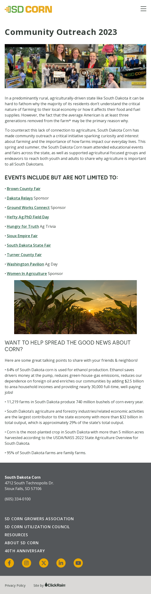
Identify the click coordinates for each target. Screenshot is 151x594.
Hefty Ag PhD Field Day (28, 217)
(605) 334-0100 (18, 499)
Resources (16, 534)
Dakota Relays (20, 198)
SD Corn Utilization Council (37, 526)
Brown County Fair (24, 188)
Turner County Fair (24, 254)
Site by (50, 585)
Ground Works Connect (28, 207)
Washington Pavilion (25, 264)
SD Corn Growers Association (39, 518)
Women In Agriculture (27, 273)
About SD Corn (22, 542)
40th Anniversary (25, 550)
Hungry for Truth (23, 226)
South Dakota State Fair (29, 245)
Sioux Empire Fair (22, 235)
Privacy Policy (15, 585)
